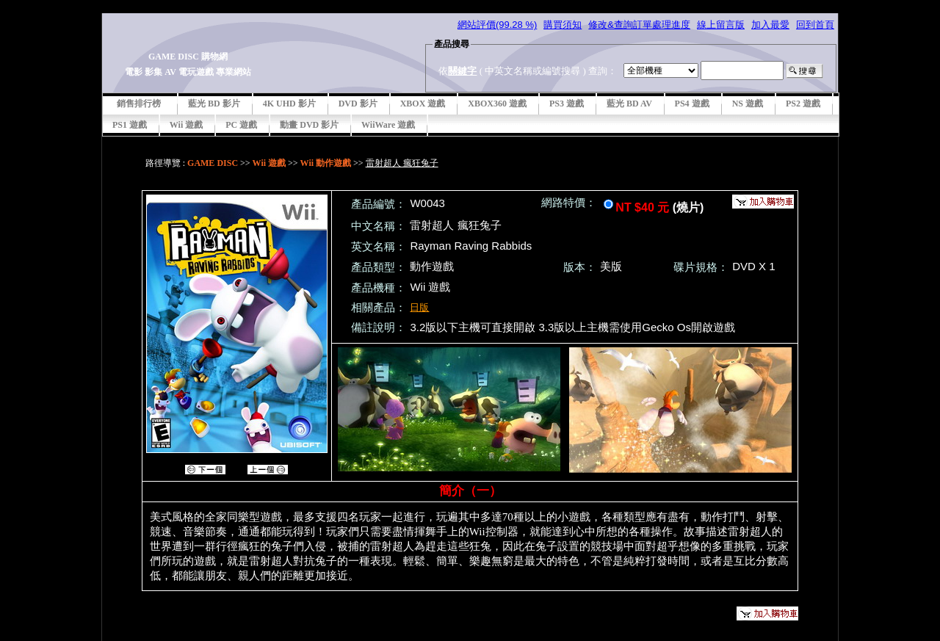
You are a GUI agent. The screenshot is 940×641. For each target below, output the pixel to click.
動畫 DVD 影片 (309, 125)
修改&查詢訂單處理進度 (639, 24)
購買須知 (562, 24)
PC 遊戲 (241, 125)
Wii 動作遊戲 (325, 163)
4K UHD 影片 (289, 103)
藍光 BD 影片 (214, 103)
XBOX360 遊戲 (497, 103)
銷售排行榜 (139, 103)
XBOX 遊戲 (423, 103)
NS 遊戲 (747, 103)
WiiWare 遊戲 (388, 125)
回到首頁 (815, 24)
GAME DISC (212, 163)
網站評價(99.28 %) (497, 24)
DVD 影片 (358, 103)
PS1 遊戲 (129, 125)
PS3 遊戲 (566, 103)
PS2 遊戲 (803, 103)
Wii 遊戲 (186, 125)
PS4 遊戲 (692, 103)
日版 (419, 307)
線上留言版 (721, 24)
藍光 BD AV (629, 103)
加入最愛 (770, 24)
